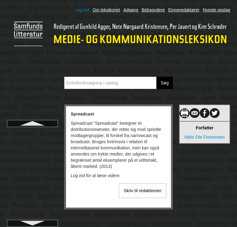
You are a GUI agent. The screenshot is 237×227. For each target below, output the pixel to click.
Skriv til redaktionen (142, 190)
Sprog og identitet (32, 144)
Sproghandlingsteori (32, 155)
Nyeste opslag (216, 9)
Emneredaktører (183, 9)
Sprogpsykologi (32, 166)
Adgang (130, 9)
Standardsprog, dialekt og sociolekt (32, 208)
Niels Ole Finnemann (205, 137)
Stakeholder (32, 177)
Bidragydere (153, 9)
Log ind (82, 9)
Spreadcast (32, 133)
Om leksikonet (106, 9)
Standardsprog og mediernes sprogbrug (32, 191)
